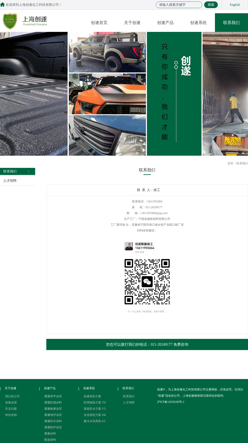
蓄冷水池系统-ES (94, 421)
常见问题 (11, 408)
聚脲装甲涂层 (53, 396)
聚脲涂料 (50, 433)
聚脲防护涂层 (53, 427)
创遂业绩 (11, 402)
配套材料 (50, 439)
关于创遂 (132, 22)
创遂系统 (198, 22)
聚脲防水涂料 (53, 421)
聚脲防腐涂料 (53, 402)
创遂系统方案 (92, 396)
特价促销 (11, 415)
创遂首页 (99, 22)
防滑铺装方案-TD (95, 402)
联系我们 (231, 22)
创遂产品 (165, 22)
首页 (230, 163)
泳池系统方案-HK (95, 415)
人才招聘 (10, 180)
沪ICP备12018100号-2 (170, 401)
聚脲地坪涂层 (53, 415)
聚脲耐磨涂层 (53, 408)
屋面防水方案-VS (95, 408)
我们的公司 (12, 396)
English (235, 4)
